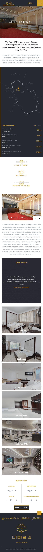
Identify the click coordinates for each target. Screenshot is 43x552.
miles (39, 125)
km (35, 125)
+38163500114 (36, 518)
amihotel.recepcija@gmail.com (10, 518)
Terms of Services (21, 542)
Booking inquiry (21, 507)
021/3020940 (26, 518)
